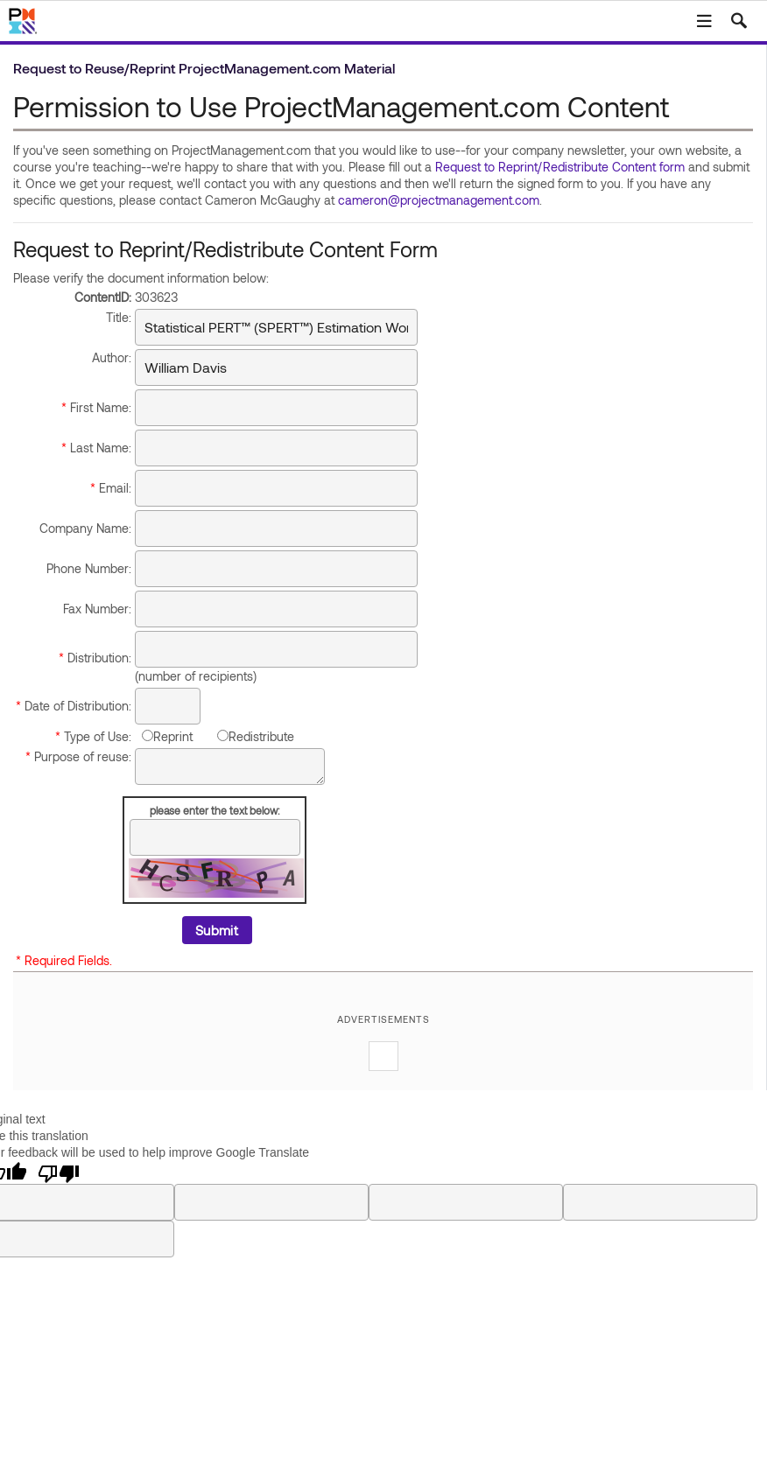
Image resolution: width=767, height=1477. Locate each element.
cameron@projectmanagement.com (438, 199)
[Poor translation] (58, 1172)
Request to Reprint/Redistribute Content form (560, 166)
